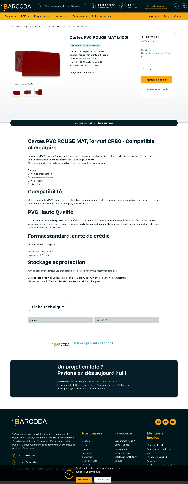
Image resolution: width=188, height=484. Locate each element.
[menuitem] (10, 20)
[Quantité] (144, 71)
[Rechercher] (62, 8)
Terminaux (87, 460)
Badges (86, 444)
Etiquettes (87, 452)
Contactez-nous (122, 448)
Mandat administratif (157, 460)
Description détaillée (85, 126)
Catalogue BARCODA (125, 460)
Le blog (118, 464)
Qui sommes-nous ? (124, 444)
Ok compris (84, 480)
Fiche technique (105, 126)
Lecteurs (86, 456)
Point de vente (89, 464)
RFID (84, 448)
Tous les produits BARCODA (94, 346)
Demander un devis (154, 8)
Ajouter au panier (157, 83)
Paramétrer (103, 480)
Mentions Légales (156, 448)
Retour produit (122, 452)
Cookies (151, 464)
